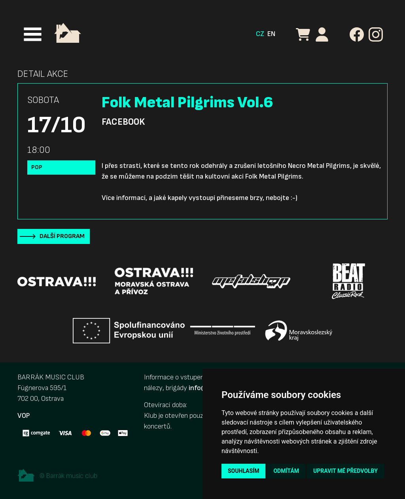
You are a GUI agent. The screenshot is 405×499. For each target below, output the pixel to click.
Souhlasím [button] (243, 471)
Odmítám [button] (286, 471)
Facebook (123, 122)
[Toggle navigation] (32, 34)
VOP (23, 415)
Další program (62, 236)
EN (271, 34)
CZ (260, 34)
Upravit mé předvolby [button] (345, 471)
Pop (36, 167)
